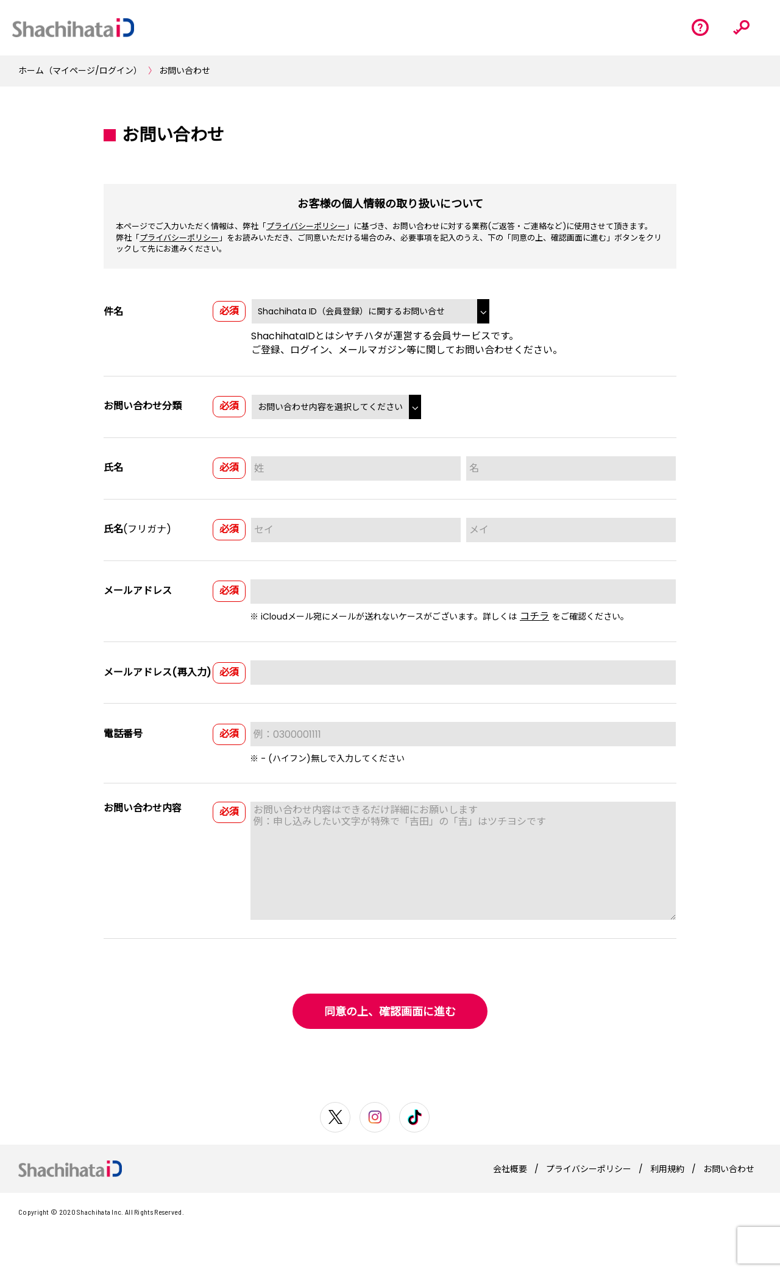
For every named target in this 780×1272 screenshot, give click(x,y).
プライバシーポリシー (306, 226)
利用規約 (667, 1169)
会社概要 (510, 1169)
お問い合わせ (184, 71)
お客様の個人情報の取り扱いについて (390, 203)
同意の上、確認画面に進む (390, 1011)
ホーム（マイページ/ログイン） (80, 71)
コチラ (534, 616)
